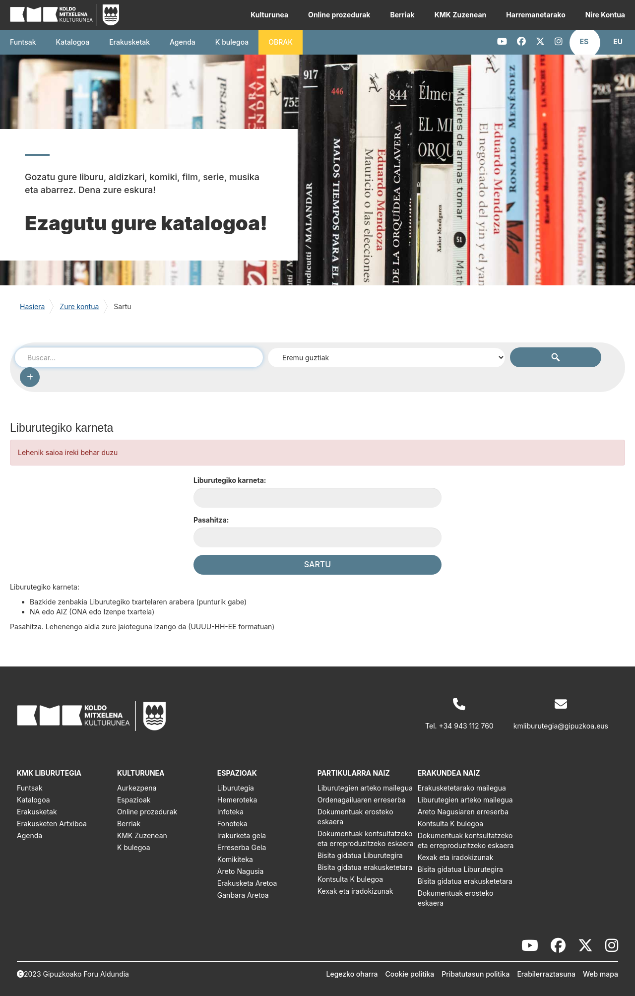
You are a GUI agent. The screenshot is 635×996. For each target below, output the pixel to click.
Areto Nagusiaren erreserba (463, 811)
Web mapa (600, 974)
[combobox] (139, 357)
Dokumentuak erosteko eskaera (355, 816)
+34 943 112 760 (466, 726)
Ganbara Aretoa (243, 895)
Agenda (182, 42)
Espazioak (134, 800)
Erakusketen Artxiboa (52, 823)
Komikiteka (235, 859)
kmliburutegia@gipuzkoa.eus (560, 726)
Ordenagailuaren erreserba (362, 800)
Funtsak (23, 42)
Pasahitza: (211, 520)
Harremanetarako (535, 14)
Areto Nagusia (240, 871)
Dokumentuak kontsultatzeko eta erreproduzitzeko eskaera (366, 838)
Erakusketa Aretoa (247, 883)
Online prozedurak (339, 14)
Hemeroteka (237, 800)
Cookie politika (410, 974)
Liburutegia (235, 788)
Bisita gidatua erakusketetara (365, 867)
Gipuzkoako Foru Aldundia (86, 974)
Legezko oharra (352, 974)
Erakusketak (37, 811)
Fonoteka (232, 823)
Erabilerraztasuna (546, 974)
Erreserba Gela (241, 847)
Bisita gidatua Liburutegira (360, 855)
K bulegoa (133, 847)
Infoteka (230, 811)
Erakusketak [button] (129, 42)
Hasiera (32, 306)
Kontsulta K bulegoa (350, 879)
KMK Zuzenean (461, 14)
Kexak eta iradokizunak (355, 891)
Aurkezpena (136, 788)
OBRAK (280, 42)
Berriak (402, 14)
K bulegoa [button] (232, 42)
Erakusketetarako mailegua (462, 788)
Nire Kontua (605, 14)
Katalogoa (73, 42)
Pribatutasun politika (475, 974)
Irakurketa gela (241, 835)
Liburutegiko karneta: (229, 480)
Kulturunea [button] (269, 14)
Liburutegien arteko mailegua (365, 788)
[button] (584, 42)
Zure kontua (79, 306)
